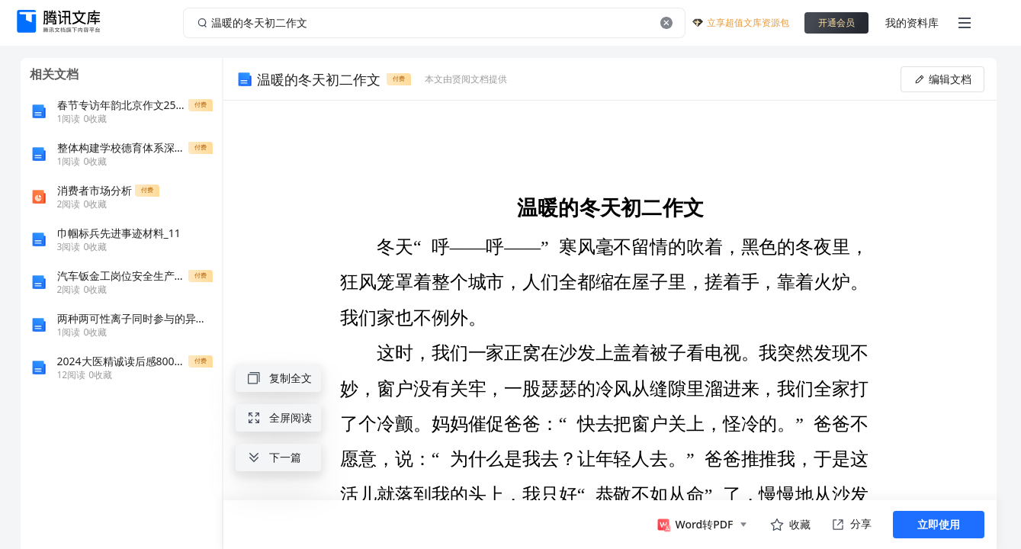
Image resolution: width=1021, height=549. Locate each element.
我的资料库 (912, 22)
